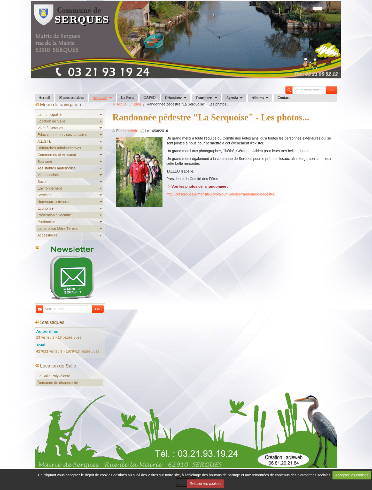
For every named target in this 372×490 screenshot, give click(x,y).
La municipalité (49, 114)
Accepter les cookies (351, 475)
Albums (258, 98)
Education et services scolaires (62, 135)
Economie (45, 208)
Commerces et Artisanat (56, 155)
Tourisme (44, 161)
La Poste (127, 98)
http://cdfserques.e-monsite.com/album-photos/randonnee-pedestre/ (220, 194)
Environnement (49, 188)
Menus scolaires (71, 98)
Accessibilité (47, 235)
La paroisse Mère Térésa (57, 228)
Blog (137, 104)
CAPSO (149, 98)
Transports (204, 98)
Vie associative (49, 175)
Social (42, 181)
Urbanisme (173, 98)
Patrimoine (46, 222)
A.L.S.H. (44, 141)
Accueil (44, 98)
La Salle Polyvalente (53, 376)
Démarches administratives (59, 148)
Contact (283, 98)
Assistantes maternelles (56, 168)
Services (44, 195)
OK (331, 90)
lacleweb (130, 131)
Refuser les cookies (205, 483)
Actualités (100, 98)
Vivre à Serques (50, 128)
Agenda (232, 98)
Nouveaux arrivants (53, 202)
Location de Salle (51, 121)
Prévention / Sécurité (54, 215)
